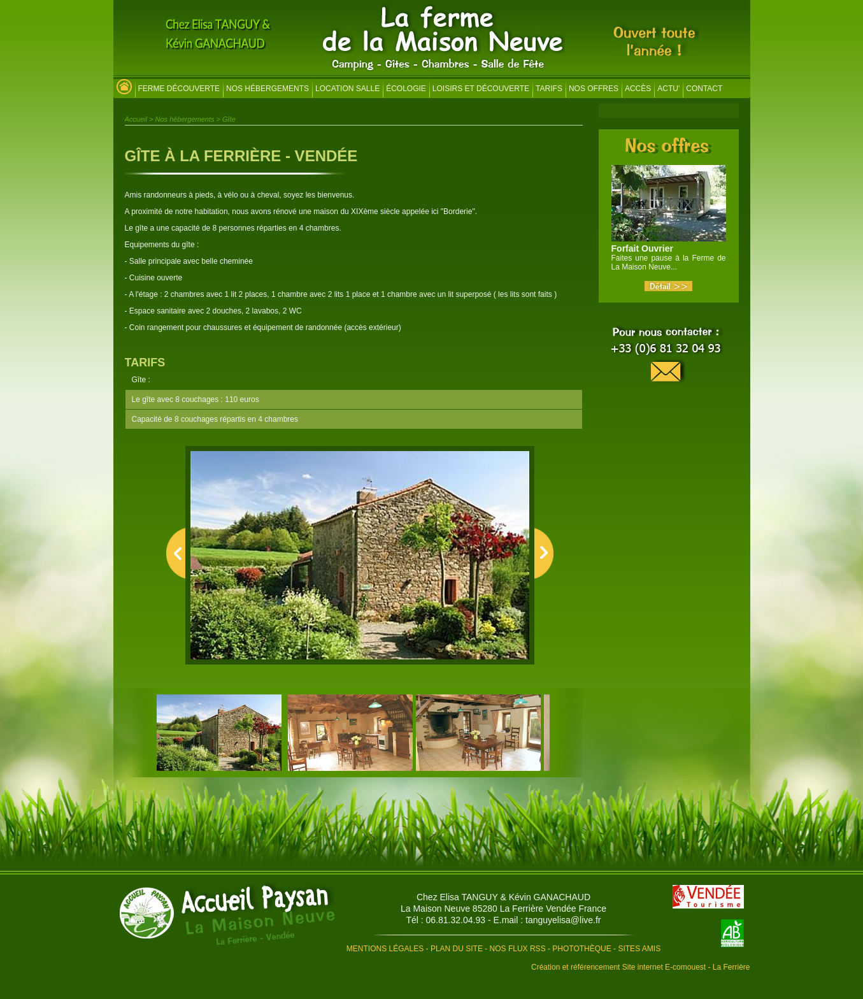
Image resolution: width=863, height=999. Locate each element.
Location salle (347, 88)
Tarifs (549, 88)
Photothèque (581, 948)
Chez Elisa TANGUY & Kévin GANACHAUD (503, 897)
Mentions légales (385, 948)
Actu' (668, 88)
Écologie (406, 88)
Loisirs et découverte (480, 88)
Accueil (136, 119)
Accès (638, 88)
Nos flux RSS (518, 948)
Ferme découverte (179, 88)
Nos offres (593, 88)
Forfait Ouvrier (642, 248)
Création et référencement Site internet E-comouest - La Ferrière (640, 967)
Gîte (229, 119)
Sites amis (639, 948)
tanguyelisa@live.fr (563, 920)
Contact (704, 88)
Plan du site (457, 948)
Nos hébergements (267, 88)
